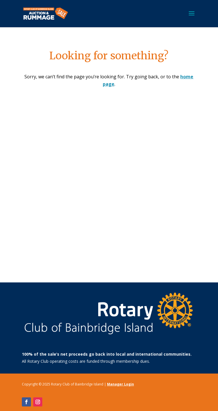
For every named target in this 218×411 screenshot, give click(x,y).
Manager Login (120, 384)
